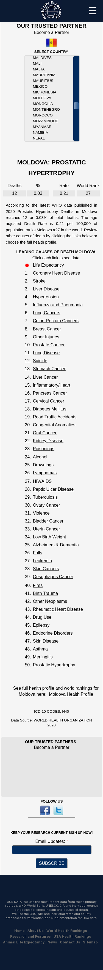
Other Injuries (46, 337)
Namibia (40, 132)
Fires (38, 585)
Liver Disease (46, 289)
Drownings (43, 465)
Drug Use (42, 617)
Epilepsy (41, 625)
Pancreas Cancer (50, 393)
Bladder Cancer (48, 521)
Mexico (40, 86)
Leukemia (42, 560)
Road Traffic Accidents (55, 417)
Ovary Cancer (46, 505)
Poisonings (43, 448)
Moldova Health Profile (71, 694)
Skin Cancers (46, 568)
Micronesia (45, 92)
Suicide (40, 360)
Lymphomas (45, 472)
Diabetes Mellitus (49, 409)
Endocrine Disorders (53, 633)
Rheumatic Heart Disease (58, 609)
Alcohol (40, 457)
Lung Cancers (46, 312)
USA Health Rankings (72, 936)
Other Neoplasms (50, 601)
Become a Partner (51, 32)
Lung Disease (46, 352)
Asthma (40, 649)
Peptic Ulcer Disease (53, 489)
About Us (35, 930)
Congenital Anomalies (54, 425)
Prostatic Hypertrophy (54, 665)
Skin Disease (46, 641)
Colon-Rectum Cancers (56, 320)
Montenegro (46, 109)
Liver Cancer (45, 377)
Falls (37, 552)
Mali (37, 63)
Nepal (39, 138)
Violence (41, 513)
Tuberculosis (45, 497)
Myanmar (42, 127)
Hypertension (46, 297)
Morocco (43, 115)
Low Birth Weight (49, 537)
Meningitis (43, 657)
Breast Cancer (47, 329)
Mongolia (43, 104)
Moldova (42, 98)
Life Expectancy (48, 265)
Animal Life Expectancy (23, 942)
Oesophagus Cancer (53, 576)
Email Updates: (50, 841)
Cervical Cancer (48, 401)
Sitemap (90, 942)
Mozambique (45, 121)
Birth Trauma (45, 593)
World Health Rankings (66, 930)
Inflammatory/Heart (51, 385)
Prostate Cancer (49, 345)
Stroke (39, 281)
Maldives (42, 58)
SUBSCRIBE (51, 863)
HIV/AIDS (42, 481)
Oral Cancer (45, 432)
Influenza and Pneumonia (58, 305)
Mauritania (44, 75)
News (52, 942)
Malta (39, 69)
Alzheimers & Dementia (56, 545)
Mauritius (43, 81)
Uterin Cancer (46, 529)
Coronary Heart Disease (56, 273)
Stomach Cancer (49, 368)
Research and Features (30, 936)
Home (19, 930)
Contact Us (70, 942)
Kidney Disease (48, 440)
